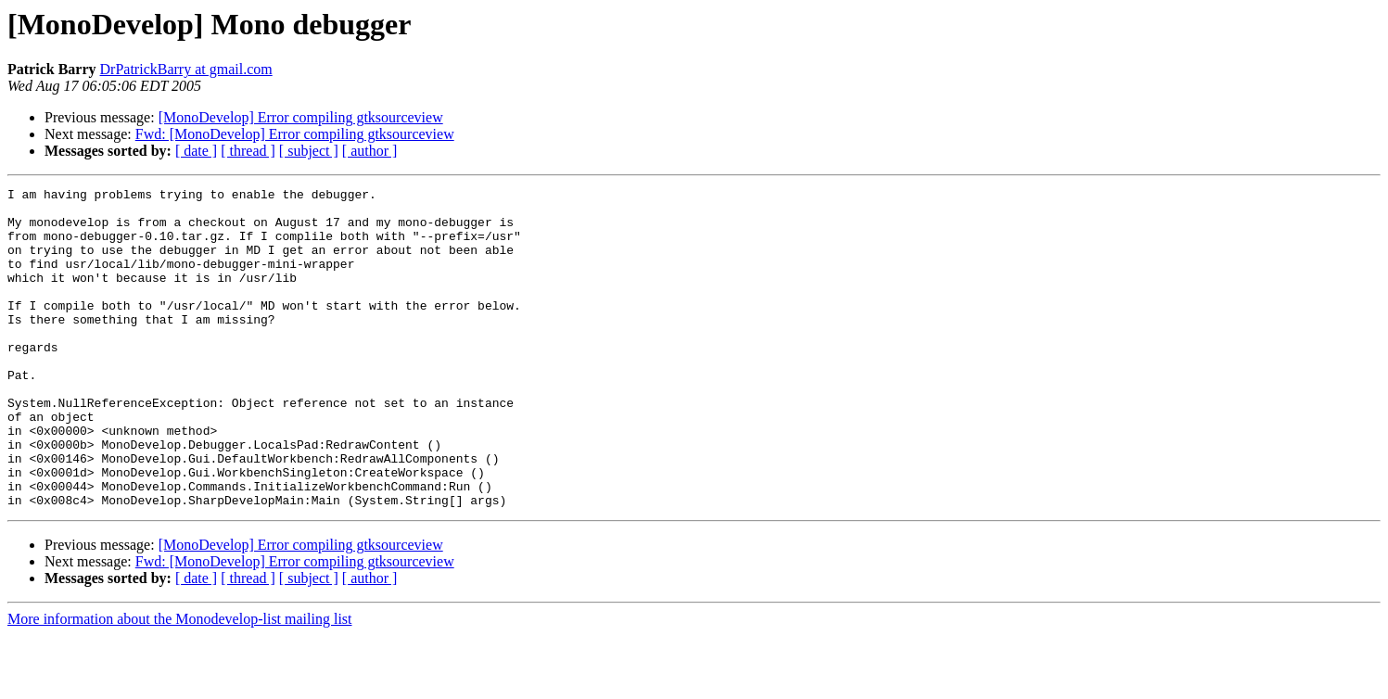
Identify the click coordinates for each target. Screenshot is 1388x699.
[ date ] (196, 151)
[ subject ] (308, 151)
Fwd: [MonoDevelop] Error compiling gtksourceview (294, 134)
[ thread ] (248, 151)
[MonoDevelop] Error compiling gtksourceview (301, 117)
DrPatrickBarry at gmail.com (186, 69)
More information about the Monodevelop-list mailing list (179, 683)
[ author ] (370, 151)
